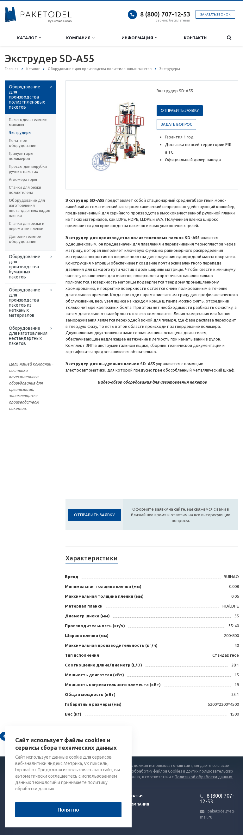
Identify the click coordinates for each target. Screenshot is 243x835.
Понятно (68, 810)
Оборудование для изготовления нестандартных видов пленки (29, 208)
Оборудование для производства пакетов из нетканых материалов (24, 302)
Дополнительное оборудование (25, 239)
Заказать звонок (215, 14)
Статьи (135, 796)
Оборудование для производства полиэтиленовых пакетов (27, 97)
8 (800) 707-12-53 (165, 14)
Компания (80, 37)
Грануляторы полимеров (21, 156)
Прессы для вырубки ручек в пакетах (28, 169)
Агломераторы (23, 179)
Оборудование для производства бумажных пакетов (24, 266)
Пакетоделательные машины (28, 122)
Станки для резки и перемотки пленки (26, 226)
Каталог (29, 37)
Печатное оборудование (22, 143)
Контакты (196, 37)
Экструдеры (20, 133)
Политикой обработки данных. (204, 777)
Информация (139, 37)
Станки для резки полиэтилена (25, 189)
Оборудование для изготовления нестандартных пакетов (28, 336)
